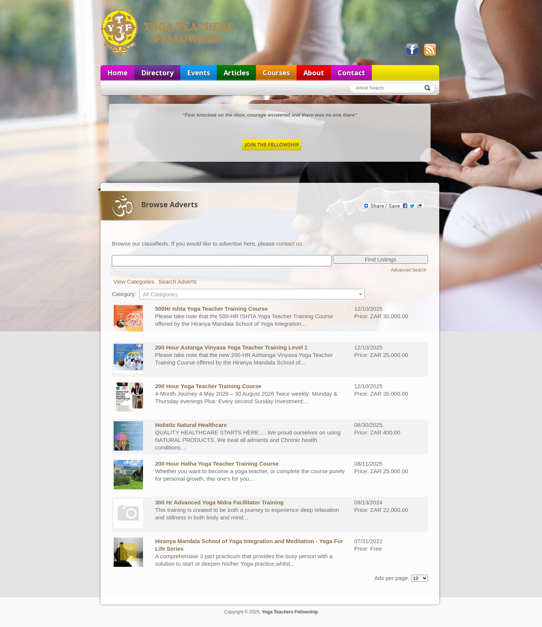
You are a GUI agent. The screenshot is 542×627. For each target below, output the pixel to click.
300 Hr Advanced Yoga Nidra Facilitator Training (219, 502)
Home (117, 72)
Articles (236, 72)
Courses (276, 72)
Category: (124, 294)
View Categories (133, 281)
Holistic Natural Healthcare (191, 425)
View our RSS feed (430, 50)
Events (198, 72)
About (313, 72)
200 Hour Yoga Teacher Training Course (208, 386)
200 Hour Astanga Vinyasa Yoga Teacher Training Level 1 (231, 347)
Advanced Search (408, 270)
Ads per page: (391, 578)
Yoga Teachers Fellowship (167, 32)
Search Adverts (177, 281)
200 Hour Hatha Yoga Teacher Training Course (217, 463)
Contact (351, 72)
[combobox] (252, 294)
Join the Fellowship (271, 144)
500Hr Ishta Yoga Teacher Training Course (211, 308)
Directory (157, 72)
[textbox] (252, 294)
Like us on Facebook (412, 50)
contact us (289, 243)
